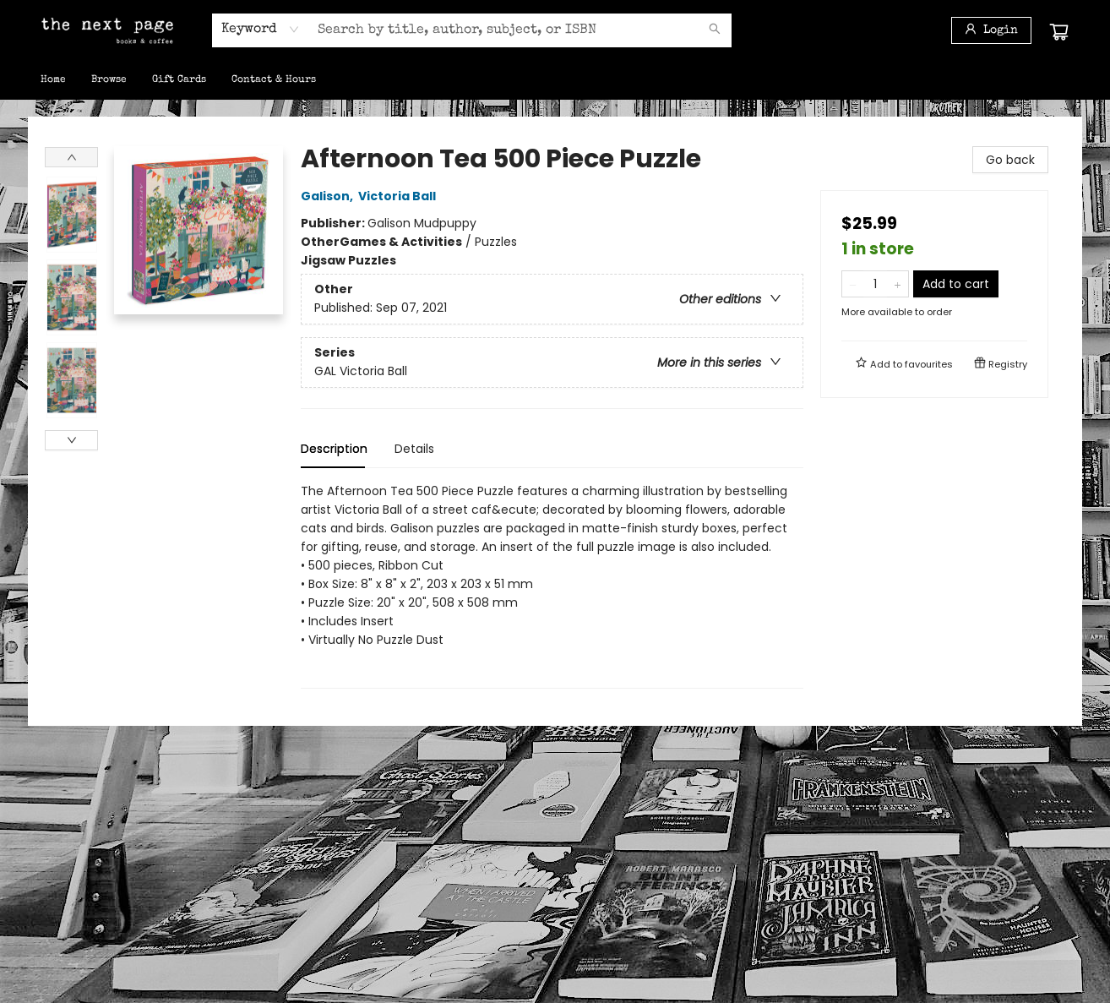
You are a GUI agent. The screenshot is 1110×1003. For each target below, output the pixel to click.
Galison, (329, 196)
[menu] (555, 80)
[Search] (715, 30)
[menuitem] (53, 80)
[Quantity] (875, 283)
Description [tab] (334, 448)
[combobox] (260, 30)
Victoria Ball (399, 196)
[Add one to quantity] (897, 284)
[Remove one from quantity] (852, 284)
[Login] (991, 30)
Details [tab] (414, 448)
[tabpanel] (552, 585)
